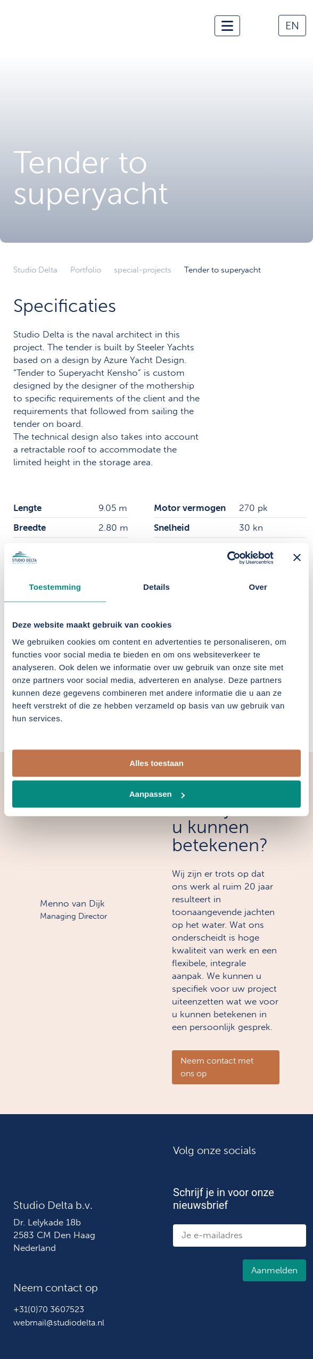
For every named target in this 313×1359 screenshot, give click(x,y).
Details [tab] (156, 586)
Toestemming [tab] (55, 586)
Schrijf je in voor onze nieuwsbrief (223, 1199)
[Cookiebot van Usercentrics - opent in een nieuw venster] (227, 558)
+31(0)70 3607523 (48, 1309)
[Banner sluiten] (297, 558)
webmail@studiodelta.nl (58, 1322)
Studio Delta (35, 270)
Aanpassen (157, 793)
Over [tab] (258, 586)
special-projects (142, 270)
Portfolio (85, 270)
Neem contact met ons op (216, 1067)
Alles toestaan (156, 763)
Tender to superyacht (222, 270)
